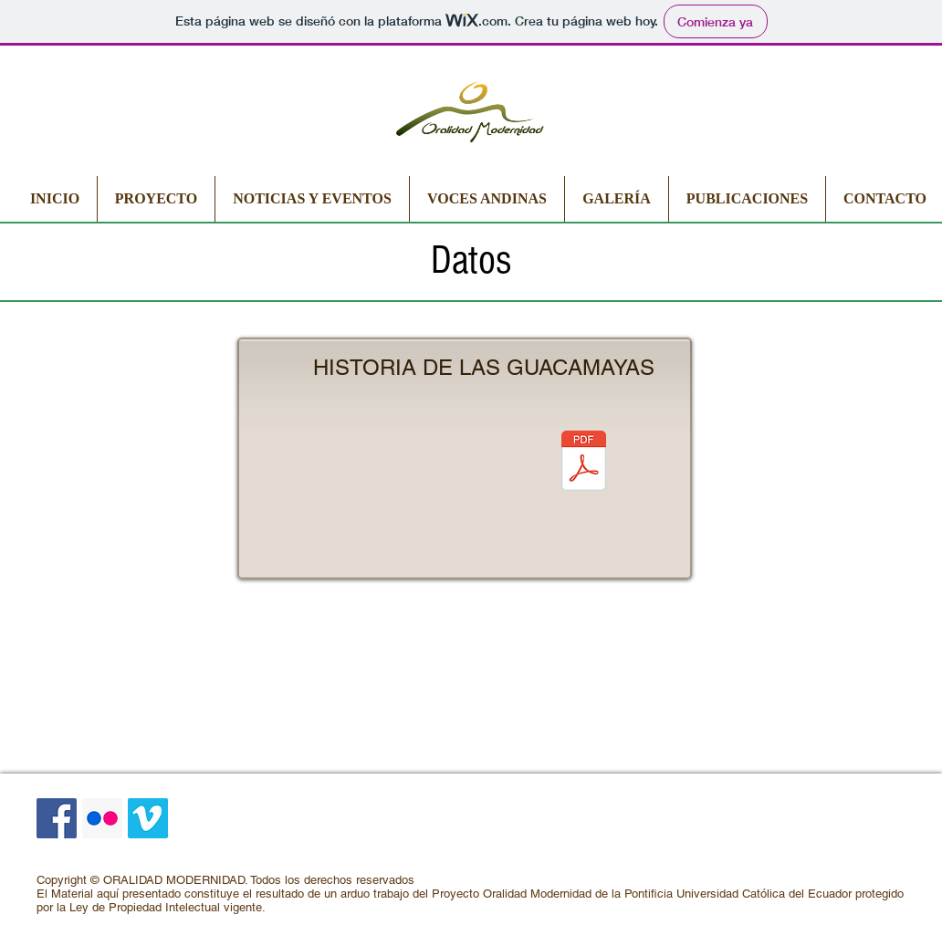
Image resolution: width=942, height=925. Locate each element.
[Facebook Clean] (847, 854)
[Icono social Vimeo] (148, 818)
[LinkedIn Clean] (874, 854)
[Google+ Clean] (902, 854)
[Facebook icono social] (57, 818)
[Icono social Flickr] (102, 818)
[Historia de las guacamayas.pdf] (584, 462)
